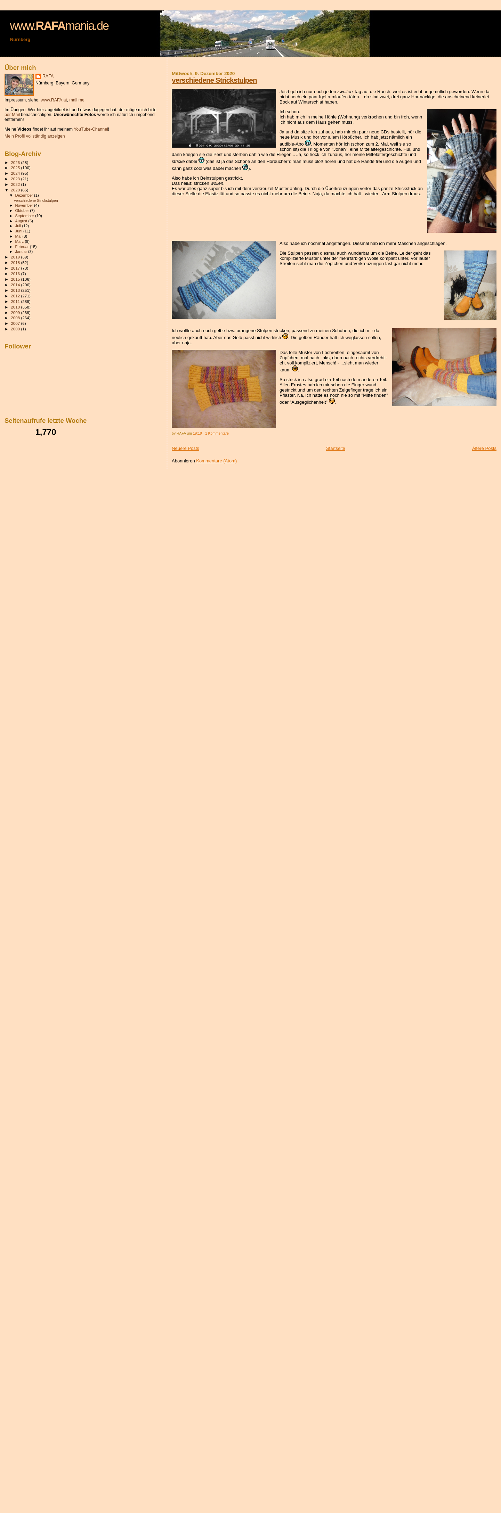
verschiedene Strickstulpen (214, 80)
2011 (16, 301)
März (20, 241)
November (24, 205)
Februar (22, 247)
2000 (16, 329)
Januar (21, 251)
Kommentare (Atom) (216, 460)
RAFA (48, 76)
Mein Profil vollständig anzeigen (35, 136)
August (22, 221)
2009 (16, 312)
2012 (16, 296)
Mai (19, 236)
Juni (19, 231)
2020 (16, 190)
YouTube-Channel (91, 129)
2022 (16, 184)
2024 (16, 173)
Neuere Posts (185, 448)
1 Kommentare (217, 433)
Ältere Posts (484, 448)
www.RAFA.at (54, 100)
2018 (16, 262)
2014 (16, 284)
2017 (16, 268)
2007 (16, 323)
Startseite (335, 448)
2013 (16, 290)
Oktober (22, 210)
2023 (16, 178)
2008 (16, 317)
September (25, 216)
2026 (16, 162)
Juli (18, 226)
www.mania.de (59, 25)
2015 (16, 279)
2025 (16, 167)
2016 (16, 273)
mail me (77, 100)
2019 (16, 257)
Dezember (24, 195)
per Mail (12, 114)
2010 (16, 307)
